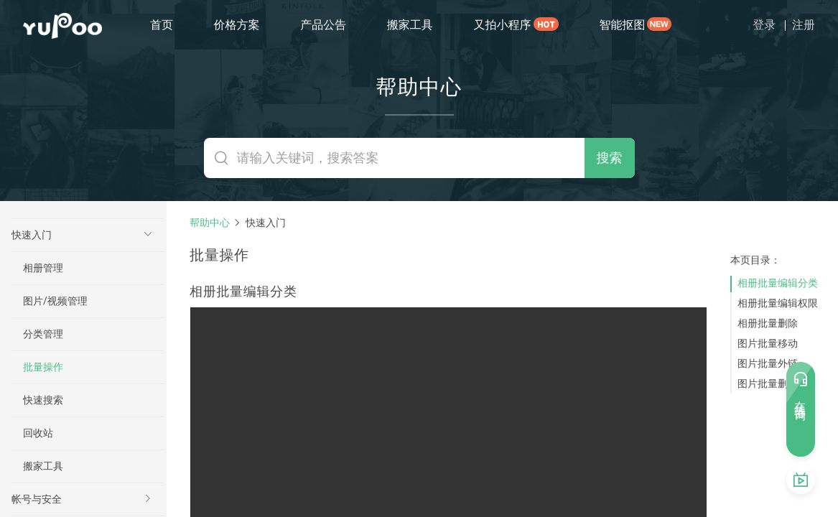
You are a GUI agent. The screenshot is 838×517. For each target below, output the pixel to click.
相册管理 (43, 268)
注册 (803, 25)
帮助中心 (210, 223)
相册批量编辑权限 (777, 303)
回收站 (38, 433)
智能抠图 (622, 25)
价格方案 (237, 25)
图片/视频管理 (55, 301)
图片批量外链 (767, 363)
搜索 (610, 157)
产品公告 (323, 25)
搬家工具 (410, 25)
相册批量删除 (767, 323)
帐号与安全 (36, 499)
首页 (161, 25)
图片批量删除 (767, 383)
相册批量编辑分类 (777, 283)
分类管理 (43, 334)
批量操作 (43, 367)
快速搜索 (43, 400)
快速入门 (31, 235)
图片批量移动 (767, 343)
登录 (764, 25)
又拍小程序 (502, 25)
